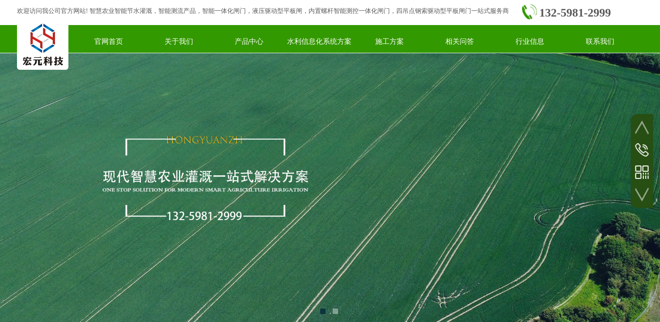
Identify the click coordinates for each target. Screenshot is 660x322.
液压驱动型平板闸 (277, 11)
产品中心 (249, 41)
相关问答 (459, 41)
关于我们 (179, 41)
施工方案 (389, 41)
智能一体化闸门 (224, 11)
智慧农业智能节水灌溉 (120, 11)
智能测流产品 (177, 11)
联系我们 (600, 41)
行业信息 (530, 41)
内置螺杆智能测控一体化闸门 (349, 11)
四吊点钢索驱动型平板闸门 (433, 11)
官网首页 (108, 41)
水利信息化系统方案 (319, 41)
